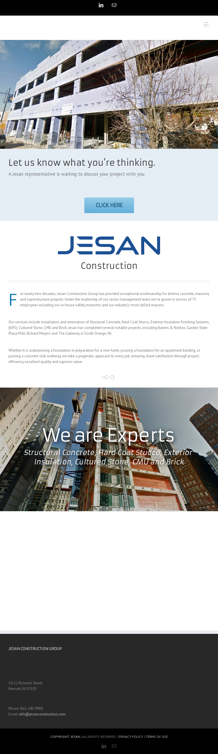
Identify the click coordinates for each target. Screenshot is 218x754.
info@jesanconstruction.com (42, 714)
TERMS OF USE (157, 736)
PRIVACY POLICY (131, 736)
